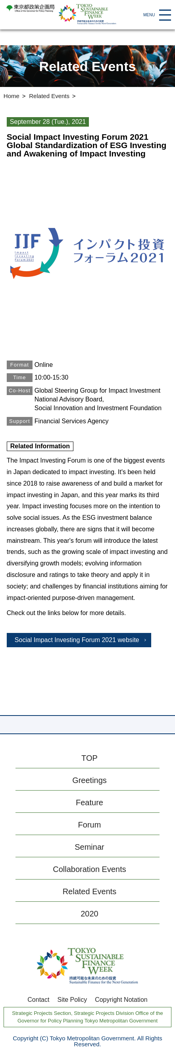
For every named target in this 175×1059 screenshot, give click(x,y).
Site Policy (72, 1000)
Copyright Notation (121, 1000)
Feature (89, 802)
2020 (89, 913)
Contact (38, 1000)
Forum (89, 824)
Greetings (89, 780)
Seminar (89, 847)
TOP (89, 758)
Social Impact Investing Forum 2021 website (77, 640)
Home (11, 96)
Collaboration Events (89, 869)
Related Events (49, 96)
